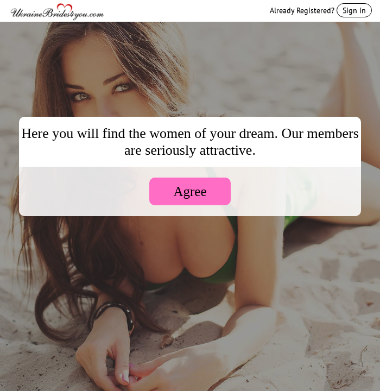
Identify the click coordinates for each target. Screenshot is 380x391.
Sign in (354, 10)
